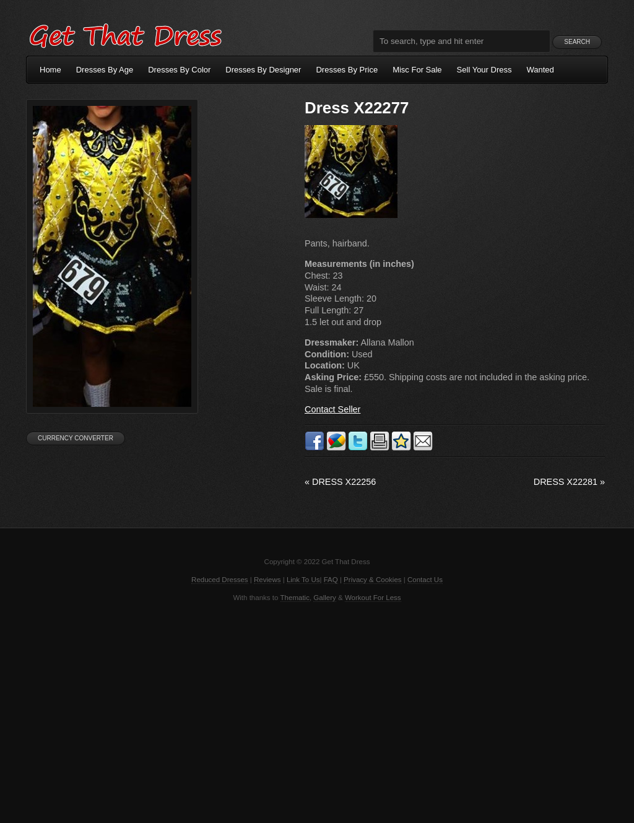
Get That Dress (125, 34)
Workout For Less (373, 597)
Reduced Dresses (219, 579)
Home (50, 69)
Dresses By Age (105, 69)
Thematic (295, 597)
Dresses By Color (179, 69)
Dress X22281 (569, 482)
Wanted (540, 69)
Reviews (267, 579)
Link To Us (303, 579)
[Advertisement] (317, 711)
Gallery (324, 597)
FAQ (331, 579)
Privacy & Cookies (372, 579)
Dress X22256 (340, 482)
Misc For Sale (417, 69)
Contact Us (425, 579)
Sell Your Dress (484, 69)
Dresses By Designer (263, 69)
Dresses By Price (347, 69)
